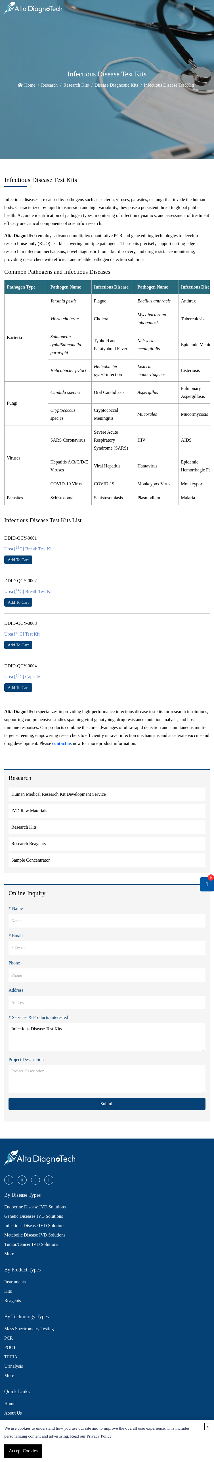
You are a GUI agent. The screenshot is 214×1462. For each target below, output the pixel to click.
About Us (13, 1413)
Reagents (12, 1300)
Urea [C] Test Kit (21, 634)
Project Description (26, 1059)
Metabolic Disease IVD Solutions (35, 1235)
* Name (16, 908)
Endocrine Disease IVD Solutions (35, 1206)
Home (29, 85)
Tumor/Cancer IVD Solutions (31, 1244)
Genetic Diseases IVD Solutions (33, 1216)
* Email (16, 935)
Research (49, 85)
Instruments (15, 1281)
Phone (14, 962)
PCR (8, 1338)
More (9, 1253)
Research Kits (76, 85)
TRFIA (10, 1356)
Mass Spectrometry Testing (29, 1328)
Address (16, 990)
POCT (10, 1347)
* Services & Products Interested (38, 1017)
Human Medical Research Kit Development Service (58, 794)
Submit (107, 1103)
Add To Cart (18, 559)
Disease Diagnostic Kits (116, 85)
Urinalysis (13, 1366)
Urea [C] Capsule (22, 676)
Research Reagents (28, 843)
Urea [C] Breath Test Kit (28, 548)
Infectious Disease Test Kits (169, 85)
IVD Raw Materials (29, 810)
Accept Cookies (23, 1450)
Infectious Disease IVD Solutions (34, 1225)
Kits (8, 1291)
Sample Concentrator (30, 860)
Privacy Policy (99, 1436)
